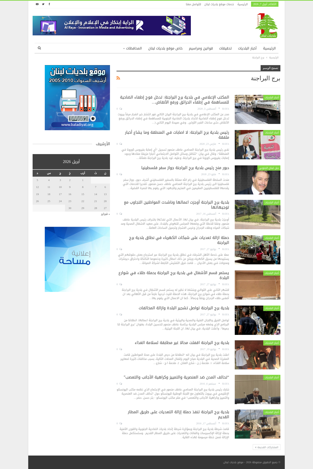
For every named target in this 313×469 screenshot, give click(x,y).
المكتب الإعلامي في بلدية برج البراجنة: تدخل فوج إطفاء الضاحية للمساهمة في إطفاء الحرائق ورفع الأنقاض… (174, 100)
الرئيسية (242, 4)
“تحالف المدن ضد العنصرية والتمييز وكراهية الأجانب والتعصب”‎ (176, 377)
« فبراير (105, 214)
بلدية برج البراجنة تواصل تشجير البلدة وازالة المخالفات (184, 308)
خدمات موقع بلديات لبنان (219, 4)
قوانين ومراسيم (201, 48)
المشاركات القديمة (266, 447)
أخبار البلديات (247, 48)
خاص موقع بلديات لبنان (165, 48)
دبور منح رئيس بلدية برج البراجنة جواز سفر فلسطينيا (185, 167)
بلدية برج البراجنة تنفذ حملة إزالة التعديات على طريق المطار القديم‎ (178, 414)
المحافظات (134, 48)
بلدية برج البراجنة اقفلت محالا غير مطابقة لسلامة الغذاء (182, 342)
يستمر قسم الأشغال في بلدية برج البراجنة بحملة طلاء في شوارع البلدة (173, 275)
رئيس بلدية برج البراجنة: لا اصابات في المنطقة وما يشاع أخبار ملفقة (177, 135)
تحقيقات (225, 48)
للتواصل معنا (193, 4)
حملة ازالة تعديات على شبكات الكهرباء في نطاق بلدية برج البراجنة (179, 240)
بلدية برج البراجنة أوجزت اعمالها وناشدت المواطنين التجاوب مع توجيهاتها (176, 205)
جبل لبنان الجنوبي (269, 168)
